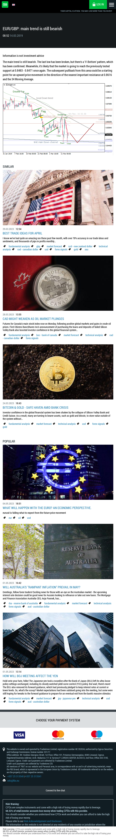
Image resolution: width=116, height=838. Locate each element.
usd (46, 249)
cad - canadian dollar (27, 249)
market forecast (54, 246)
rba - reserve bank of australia (23, 603)
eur (10, 518)
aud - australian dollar (38, 606)
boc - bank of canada (47, 335)
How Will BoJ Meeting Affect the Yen (30, 676)
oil (19, 518)
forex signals (61, 249)
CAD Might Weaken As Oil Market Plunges (33, 319)
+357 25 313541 (33, 776)
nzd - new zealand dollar (80, 246)
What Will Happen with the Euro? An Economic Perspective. (47, 508)
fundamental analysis (19, 246)
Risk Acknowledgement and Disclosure (43, 821)
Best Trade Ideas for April (22, 233)
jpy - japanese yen (67, 698)
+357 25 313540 (15, 776)
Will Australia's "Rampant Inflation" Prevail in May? (41, 587)
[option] (19, 735)
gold (76, 249)
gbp (38, 246)
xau (86, 249)
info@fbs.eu (13, 780)
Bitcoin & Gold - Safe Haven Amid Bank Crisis (35, 407)
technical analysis (94, 335)
